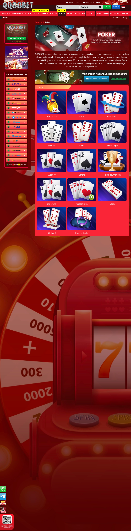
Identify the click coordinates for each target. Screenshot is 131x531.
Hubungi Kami (101, 2)
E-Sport (28, 14)
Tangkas (90, 14)
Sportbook (17, 14)
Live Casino (79, 14)
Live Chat (87, 2)
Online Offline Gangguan (16, 164)
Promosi (125, 14)
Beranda (6, 14)
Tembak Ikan (102, 14)
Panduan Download (118, 79)
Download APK (73, 2)
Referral (114, 14)
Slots (36, 14)
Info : (5, 17)
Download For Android (96, 78)
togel (69, 14)
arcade (53, 14)
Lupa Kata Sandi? (117, 2)
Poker (62, 14)
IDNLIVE (44, 14)
